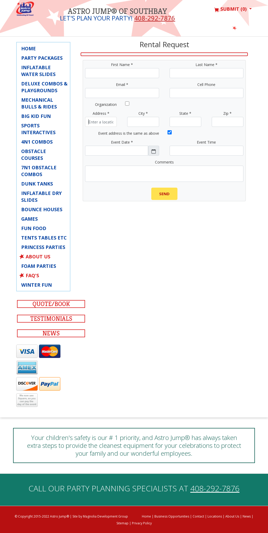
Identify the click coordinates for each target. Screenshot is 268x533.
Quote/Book (51, 304)
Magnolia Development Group (105, 516)
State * (185, 113)
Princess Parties (43, 247)
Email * (122, 84)
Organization (106, 104)
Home (28, 48)
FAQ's (32, 275)
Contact (198, 516)
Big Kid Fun (36, 116)
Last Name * (206, 64)
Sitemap (122, 523)
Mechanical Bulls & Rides (39, 103)
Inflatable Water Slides (38, 70)
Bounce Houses (41, 209)
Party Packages (42, 58)
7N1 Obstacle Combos (39, 170)
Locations (215, 516)
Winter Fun (36, 285)
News (51, 333)
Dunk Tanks (37, 184)
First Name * (122, 64)
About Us (38, 256)
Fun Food (33, 228)
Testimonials (51, 319)
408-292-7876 (154, 18)
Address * (101, 113)
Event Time (206, 142)
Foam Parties (38, 266)
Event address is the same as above (128, 133)
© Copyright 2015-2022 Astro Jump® (42, 516)
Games (29, 219)
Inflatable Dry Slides (41, 196)
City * (143, 113)
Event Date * (122, 142)
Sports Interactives (38, 128)
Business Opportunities (171, 516)
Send (164, 193)
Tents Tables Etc (44, 238)
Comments (164, 162)
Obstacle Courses (33, 154)
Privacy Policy (142, 523)
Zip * (227, 113)
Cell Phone (206, 84)
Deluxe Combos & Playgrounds (44, 87)
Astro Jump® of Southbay (117, 11)
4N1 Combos (37, 142)
